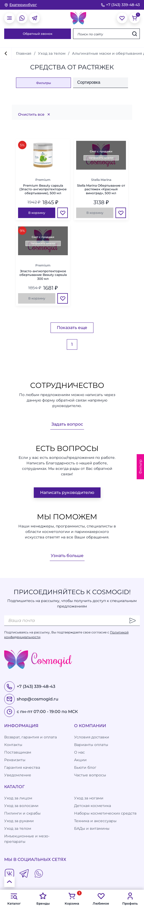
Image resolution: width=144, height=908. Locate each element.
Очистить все (34, 114)
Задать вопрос (67, 424)
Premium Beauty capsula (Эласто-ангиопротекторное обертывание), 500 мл (43, 189)
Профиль (130, 898)
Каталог (14, 898)
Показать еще (72, 327)
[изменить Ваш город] (20, 5)
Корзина (72, 898)
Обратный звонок (37, 34)
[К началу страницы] (9, 882)
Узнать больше (67, 555)
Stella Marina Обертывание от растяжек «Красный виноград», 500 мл (101, 189)
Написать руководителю (67, 492)
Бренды (43, 898)
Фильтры (43, 83)
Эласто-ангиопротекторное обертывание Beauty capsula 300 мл (43, 275)
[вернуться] (6, 53)
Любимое (101, 898)
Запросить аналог (101, 157)
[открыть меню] (9, 18)
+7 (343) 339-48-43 (120, 4)
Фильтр (140, 466)
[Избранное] (62, 213)
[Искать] (134, 34)
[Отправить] (132, 620)
